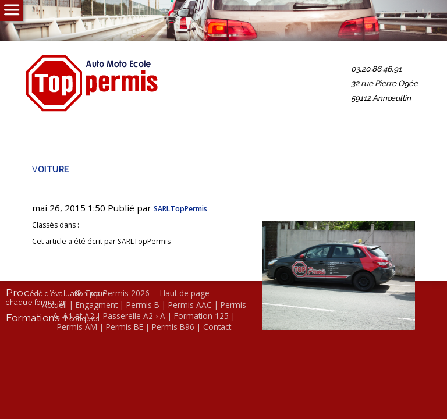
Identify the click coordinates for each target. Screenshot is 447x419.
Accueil (54, 304)
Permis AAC (190, 304)
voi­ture (50, 168)
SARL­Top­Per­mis (180, 209)
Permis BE (124, 326)
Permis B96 (173, 326)
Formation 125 (201, 315)
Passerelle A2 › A (134, 315)
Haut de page (185, 293)
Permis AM (77, 326)
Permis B (142, 304)
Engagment (97, 304)
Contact (217, 326)
